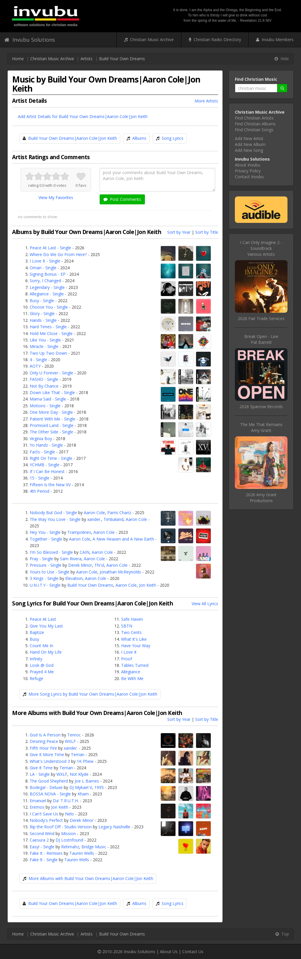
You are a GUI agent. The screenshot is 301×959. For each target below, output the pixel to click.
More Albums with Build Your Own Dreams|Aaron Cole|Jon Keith (91, 878)
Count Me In (41, 645)
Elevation (74, 578)
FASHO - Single (44, 379)
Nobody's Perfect (46, 820)
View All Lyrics (205, 603)
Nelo (69, 814)
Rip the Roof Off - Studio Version (61, 827)
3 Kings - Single (44, 578)
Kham (83, 794)
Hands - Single (43, 320)
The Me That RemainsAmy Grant (261, 427)
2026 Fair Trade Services (261, 318)
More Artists (206, 101)
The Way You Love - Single (55, 519)
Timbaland (113, 519)
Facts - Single (42, 452)
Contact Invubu (249, 176)
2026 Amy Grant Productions (261, 497)
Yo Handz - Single (46, 445)
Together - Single (46, 539)
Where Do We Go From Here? (58, 254)
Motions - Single (45, 405)
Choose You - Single (49, 307)
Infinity (36, 659)
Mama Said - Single (48, 399)
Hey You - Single (45, 532)
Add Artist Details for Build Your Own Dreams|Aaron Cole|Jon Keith (83, 116)
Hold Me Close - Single (51, 333)
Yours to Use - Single (49, 572)
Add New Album (250, 144)
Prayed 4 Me (42, 671)
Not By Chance (44, 386)
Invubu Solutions (29, 39)
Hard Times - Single (48, 326)
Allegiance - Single (47, 294)
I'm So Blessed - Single (51, 552)
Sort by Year (178, 232)
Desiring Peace (44, 741)
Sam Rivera (70, 558)
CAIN (84, 552)
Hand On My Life (46, 652)
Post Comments (122, 199)
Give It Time (41, 767)
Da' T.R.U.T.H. (66, 800)
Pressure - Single (45, 565)
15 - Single (39, 478)
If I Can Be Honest (47, 471)
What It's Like (134, 639)
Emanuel (38, 800)
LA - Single (40, 774)
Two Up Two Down (48, 353)
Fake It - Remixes (46, 853)
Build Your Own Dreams (122, 58)
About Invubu (247, 165)
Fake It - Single (44, 859)
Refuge (36, 678)
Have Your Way (135, 645)
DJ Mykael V (80, 787)
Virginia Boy (41, 438)
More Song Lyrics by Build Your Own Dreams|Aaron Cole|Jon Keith (93, 694)
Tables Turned (134, 665)
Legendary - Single (47, 287)
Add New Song (249, 150)
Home (18, 58)
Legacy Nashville (114, 827)
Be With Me (132, 678)
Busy (34, 639)
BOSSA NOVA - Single (50, 794)
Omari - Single (43, 267)
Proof (126, 659)
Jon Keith (147, 585)
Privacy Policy (248, 171)
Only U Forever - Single (51, 373)
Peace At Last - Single (50, 247)
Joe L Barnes (87, 781)
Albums (139, 138)
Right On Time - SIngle (51, 458)
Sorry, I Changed (45, 280)
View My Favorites (56, 197)
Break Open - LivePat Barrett (261, 339)
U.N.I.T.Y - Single (45, 585)
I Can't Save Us (44, 814)
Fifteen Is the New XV (50, 484)
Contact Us (192, 951)
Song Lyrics (172, 138)
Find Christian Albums (255, 124)
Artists (87, 58)
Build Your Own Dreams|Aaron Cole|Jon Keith (72, 138)
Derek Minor (80, 565)
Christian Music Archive (149, 39)
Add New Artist (249, 138)
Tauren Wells (81, 853)
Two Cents (131, 632)
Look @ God (41, 665)
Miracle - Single (44, 346)
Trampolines (79, 532)
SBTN (126, 626)
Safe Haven (132, 619)
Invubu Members (275, 39)
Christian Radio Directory (215, 39)
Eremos (37, 807)
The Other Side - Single (51, 432)
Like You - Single (45, 340)
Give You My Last (46, 626)
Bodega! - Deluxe (46, 787)
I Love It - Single (45, 261)
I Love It (129, 652)
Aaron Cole (94, 512)
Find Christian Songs (254, 129)
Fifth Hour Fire (43, 748)
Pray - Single (41, 558)
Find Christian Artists (254, 118)
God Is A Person (45, 735)
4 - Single (38, 359)
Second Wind (42, 833)
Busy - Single (42, 300)
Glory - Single (42, 313)
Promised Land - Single (51, 425)
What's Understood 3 (50, 761)
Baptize (37, 632)
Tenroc (74, 735)
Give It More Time (47, 754)
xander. (94, 519)
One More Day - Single (51, 412)
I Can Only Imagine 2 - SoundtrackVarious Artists (261, 248)
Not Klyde (79, 774)
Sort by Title (206, 232)
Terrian (77, 754)
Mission (68, 833)
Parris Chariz (119, 512)
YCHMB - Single (44, 464)
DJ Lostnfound (69, 840)
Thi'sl (99, 565)
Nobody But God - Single (53, 512)
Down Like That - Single (52, 392)
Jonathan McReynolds (120, 572)
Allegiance (130, 671)
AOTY (35, 366)
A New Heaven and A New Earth (123, 539)
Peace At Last (43, 619)
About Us (169, 951)
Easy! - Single (42, 846)
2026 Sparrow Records (261, 406)
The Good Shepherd (49, 781)
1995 (99, 787)
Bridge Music (93, 846)
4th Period (39, 491)
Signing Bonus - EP (48, 274)
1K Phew (85, 761)
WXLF (70, 741)
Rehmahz (70, 846)
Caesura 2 (39, 840)
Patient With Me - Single (52, 419)
